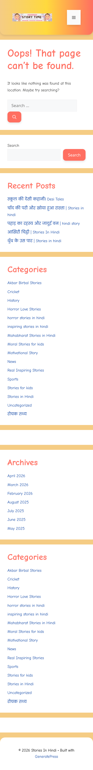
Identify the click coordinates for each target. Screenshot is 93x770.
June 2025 (16, 519)
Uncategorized (19, 405)
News (11, 361)
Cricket (13, 292)
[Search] (14, 117)
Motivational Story (22, 353)
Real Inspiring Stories (25, 370)
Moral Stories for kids (25, 344)
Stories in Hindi (20, 396)
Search (13, 145)
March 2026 (17, 485)
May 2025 (16, 528)
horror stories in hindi (26, 318)
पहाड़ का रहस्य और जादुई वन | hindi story (43, 223)
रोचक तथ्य (17, 414)
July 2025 (15, 511)
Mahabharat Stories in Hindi (31, 335)
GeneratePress (46, 756)
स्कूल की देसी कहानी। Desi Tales (35, 199)
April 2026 (16, 476)
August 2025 (18, 502)
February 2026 (20, 493)
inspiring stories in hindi (27, 326)
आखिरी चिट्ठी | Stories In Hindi (33, 232)
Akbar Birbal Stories (24, 283)
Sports (12, 379)
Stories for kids (20, 388)
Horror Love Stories (24, 309)
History (13, 300)
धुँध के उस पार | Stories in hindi (34, 241)
